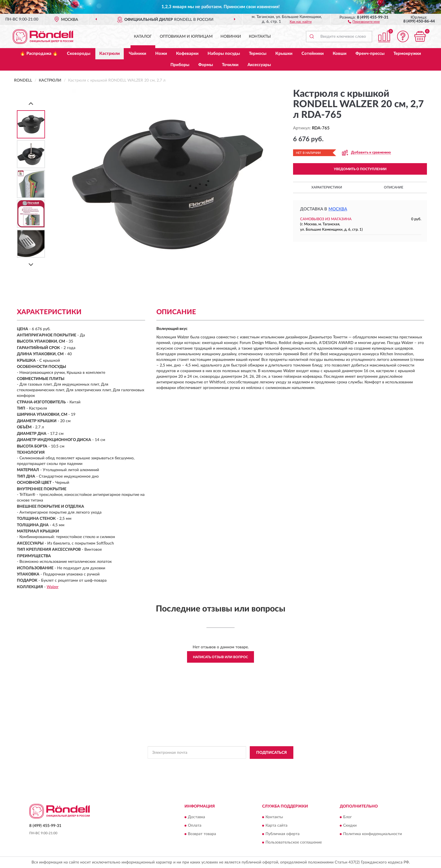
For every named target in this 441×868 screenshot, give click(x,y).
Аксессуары (259, 65)
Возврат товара (202, 834)
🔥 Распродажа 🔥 (39, 53)
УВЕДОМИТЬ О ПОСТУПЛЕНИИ (360, 169)
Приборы (179, 65)
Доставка (196, 817)
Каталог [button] (143, 37)
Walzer (52, 587)
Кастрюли (109, 53)
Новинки (230, 37)
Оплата (194, 826)
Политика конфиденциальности (372, 834)
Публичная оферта (283, 834)
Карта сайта (276, 826)
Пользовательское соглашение (294, 843)
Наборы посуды (224, 53)
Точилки (230, 65)
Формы (205, 65)
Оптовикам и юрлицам (186, 37)
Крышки (283, 53)
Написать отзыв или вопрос (220, 657)
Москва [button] (337, 209)
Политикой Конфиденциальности (219, 765)
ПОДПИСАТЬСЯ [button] (271, 753)
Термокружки (407, 53)
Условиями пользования (268, 765)
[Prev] (31, 103)
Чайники (137, 53)
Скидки (350, 826)
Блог (347, 817)
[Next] (31, 264)
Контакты (260, 37)
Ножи (161, 53)
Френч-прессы (370, 53)
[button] (364, 21)
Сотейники (313, 53)
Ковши (339, 53)
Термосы (257, 53)
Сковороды (78, 53)
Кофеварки (187, 53)
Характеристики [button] (326, 187)
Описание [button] (393, 187)
